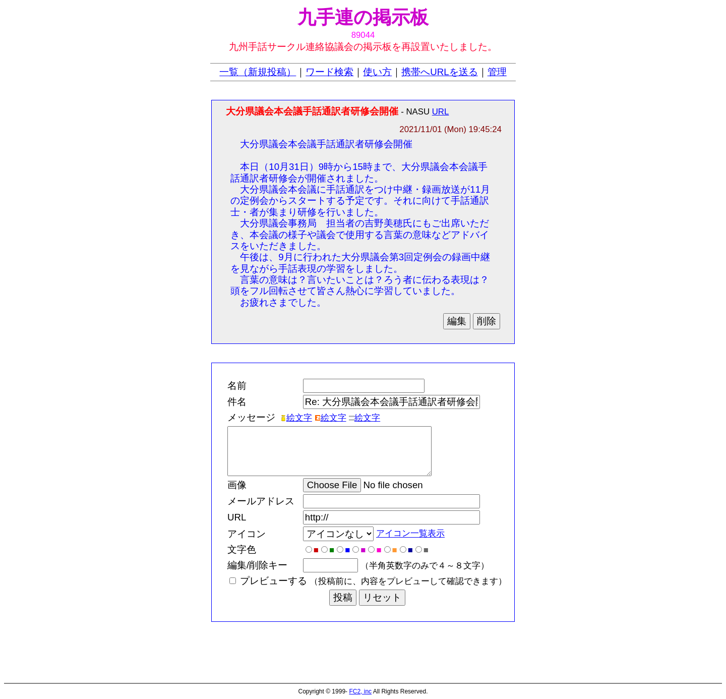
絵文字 (296, 418)
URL (440, 111)
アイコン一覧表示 (410, 534)
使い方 (377, 72)
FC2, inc (360, 691)
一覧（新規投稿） (257, 72)
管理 (497, 72)
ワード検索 (329, 72)
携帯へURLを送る (439, 72)
